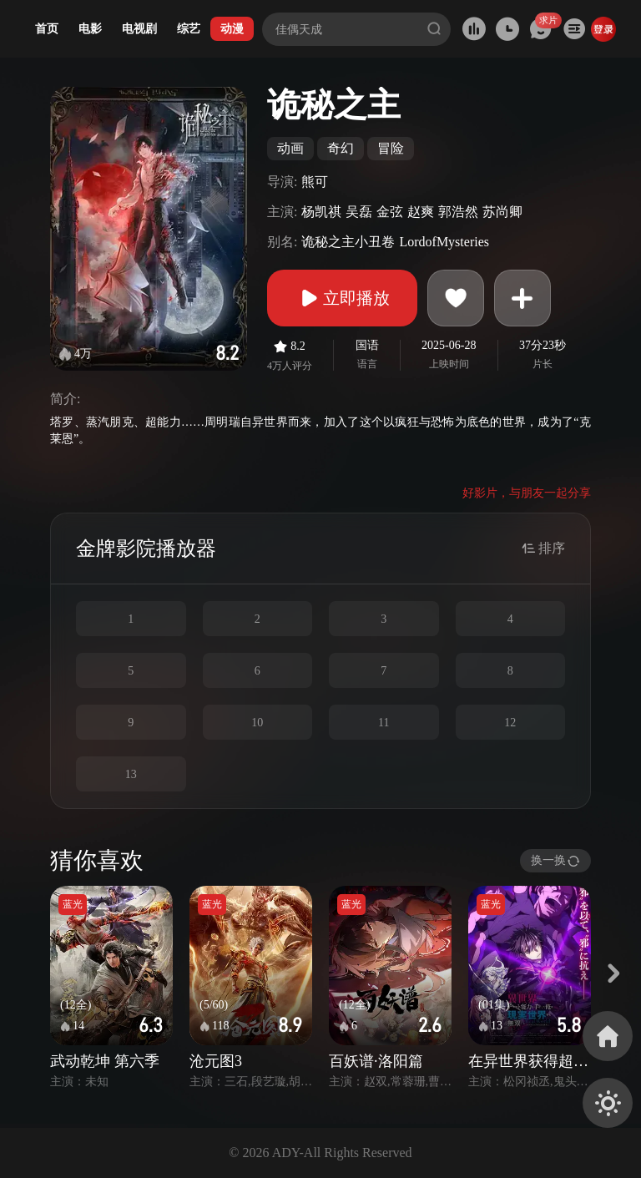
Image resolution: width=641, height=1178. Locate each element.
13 (131, 774)
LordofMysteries (444, 242)
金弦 (389, 212)
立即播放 (342, 298)
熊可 (314, 181)
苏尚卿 (502, 212)
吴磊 (359, 212)
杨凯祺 (321, 212)
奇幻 (340, 148)
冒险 (390, 148)
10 (257, 722)
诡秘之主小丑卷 (348, 242)
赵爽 (420, 212)
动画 (290, 148)
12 (510, 722)
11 (383, 722)
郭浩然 (458, 212)
